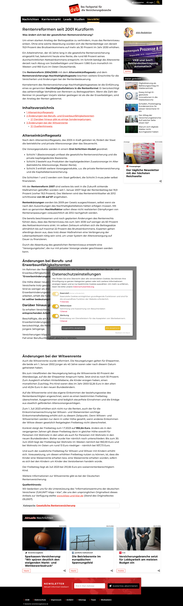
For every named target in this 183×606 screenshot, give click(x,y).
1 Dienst (63, 311)
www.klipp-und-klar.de (70, 495)
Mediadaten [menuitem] (105, 600)
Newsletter (138, 2)
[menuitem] (136, 2)
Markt (26, 571)
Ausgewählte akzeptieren (73, 328)
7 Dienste (64, 302)
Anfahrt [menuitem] (69, 600)
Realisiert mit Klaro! (122, 333)
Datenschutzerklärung (83, 287)
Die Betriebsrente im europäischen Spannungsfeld (86, 559)
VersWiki (93, 19)
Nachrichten (30, 19)
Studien (79, 19)
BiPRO (128, 71)
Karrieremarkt (51, 19)
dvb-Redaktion (144, 32)
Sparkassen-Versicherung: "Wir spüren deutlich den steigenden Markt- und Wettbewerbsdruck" (43, 561)
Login (149, 2)
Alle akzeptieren (113, 328)
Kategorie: (29, 505)
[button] (160, 71)
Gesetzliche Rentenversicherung (55, 505)
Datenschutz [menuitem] (39, 600)
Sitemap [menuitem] (81, 600)
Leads (67, 19)
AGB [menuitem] (26, 600)
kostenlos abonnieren (123, 586)
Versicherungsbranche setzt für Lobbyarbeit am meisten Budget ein (138, 559)
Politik (121, 571)
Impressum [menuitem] (55, 600)
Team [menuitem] (92, 600)
